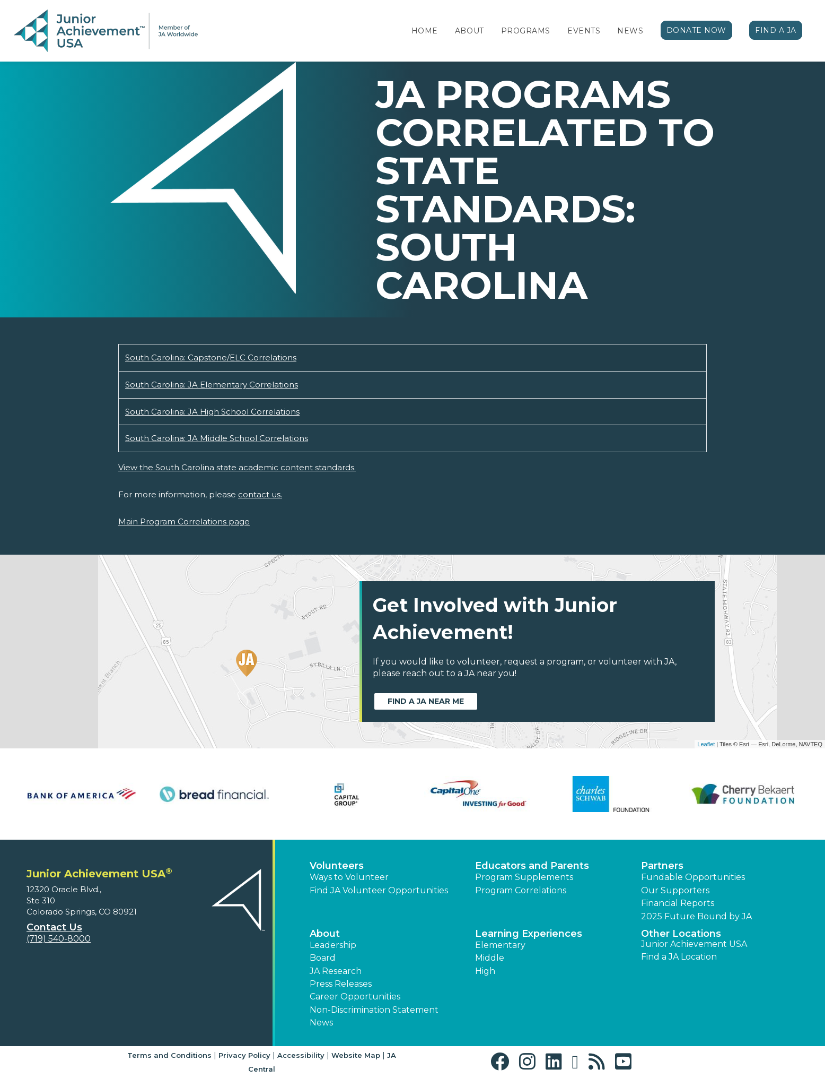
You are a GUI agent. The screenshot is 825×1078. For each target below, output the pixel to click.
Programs (525, 31)
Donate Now (696, 30)
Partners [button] (662, 865)
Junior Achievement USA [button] (694, 944)
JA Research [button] (336, 971)
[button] (502, 1061)
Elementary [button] (500, 945)
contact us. (260, 494)
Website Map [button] (355, 1055)
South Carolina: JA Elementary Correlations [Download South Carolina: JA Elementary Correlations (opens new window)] (211, 385)
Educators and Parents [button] (532, 865)
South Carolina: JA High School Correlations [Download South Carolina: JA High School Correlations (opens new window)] (212, 412)
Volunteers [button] (337, 865)
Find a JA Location (679, 957)
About (469, 31)
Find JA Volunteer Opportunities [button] (379, 890)
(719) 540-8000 (59, 939)
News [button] (321, 1022)
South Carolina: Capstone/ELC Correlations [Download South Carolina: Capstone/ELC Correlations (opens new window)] (210, 357)
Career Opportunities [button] (355, 996)
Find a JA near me (426, 701)
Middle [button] (489, 958)
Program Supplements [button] (524, 877)
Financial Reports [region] (677, 903)
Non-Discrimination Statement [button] (374, 1010)
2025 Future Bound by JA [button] (696, 916)
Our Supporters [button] (675, 890)
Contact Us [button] (54, 927)
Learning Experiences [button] (528, 933)
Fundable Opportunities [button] (693, 877)
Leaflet (706, 744)
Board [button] (323, 958)
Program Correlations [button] (520, 890)
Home (424, 31)
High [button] (485, 971)
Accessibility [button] (300, 1055)
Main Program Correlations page (184, 521)
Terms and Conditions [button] (169, 1055)
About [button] (325, 933)
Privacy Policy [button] (244, 1055)
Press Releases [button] (341, 984)
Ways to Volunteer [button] (349, 877)
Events (583, 31)
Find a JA (775, 30)
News (630, 31)
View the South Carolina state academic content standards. (237, 467)
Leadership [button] (333, 945)
